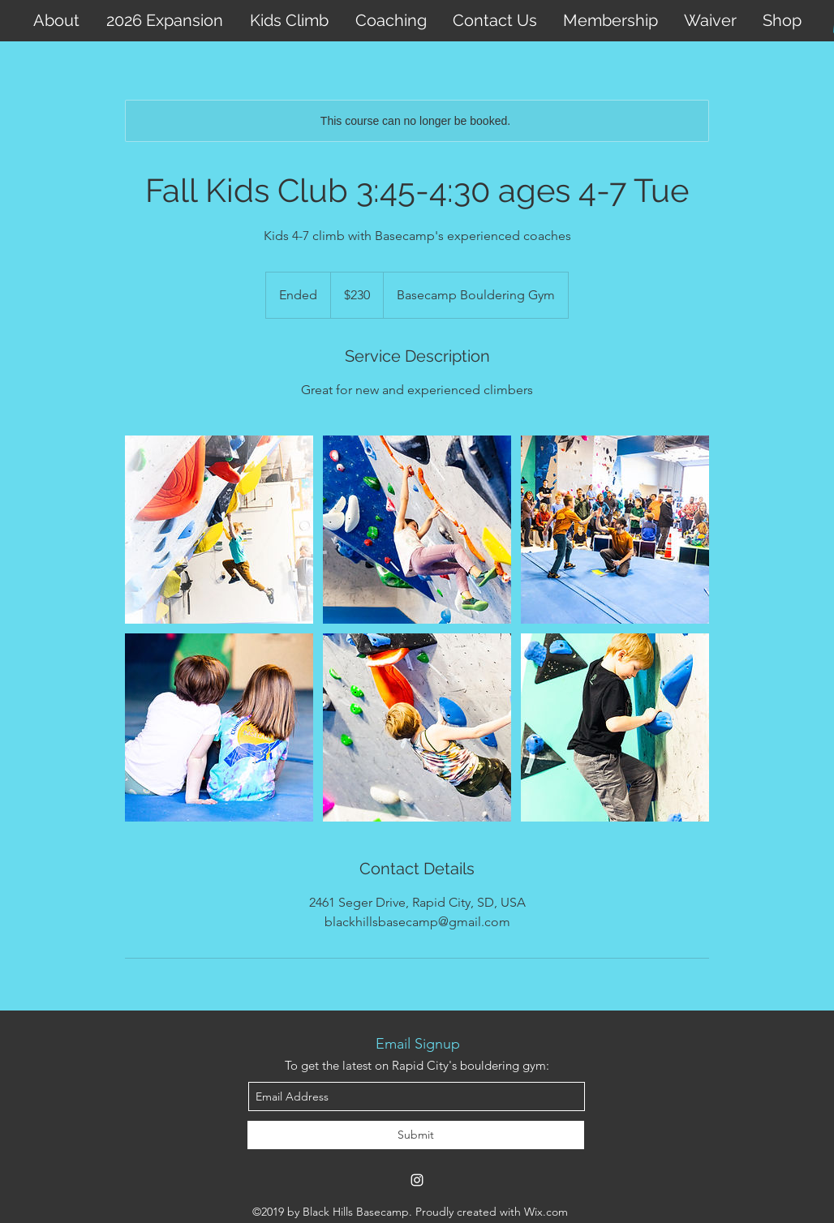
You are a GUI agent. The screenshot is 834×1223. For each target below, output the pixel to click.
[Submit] (415, 1135)
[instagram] (417, 1180)
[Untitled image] (219, 530)
